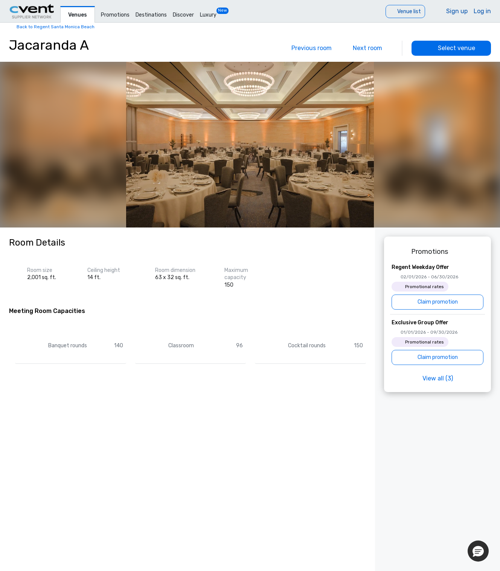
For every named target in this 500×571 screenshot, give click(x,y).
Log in (482, 11)
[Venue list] (405, 11)
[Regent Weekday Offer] (437, 286)
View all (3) (437, 378)
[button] (478, 551)
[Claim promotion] (437, 302)
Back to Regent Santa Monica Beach (56, 26)
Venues (77, 15)
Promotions (115, 15)
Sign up (457, 11)
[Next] (373, 48)
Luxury (208, 15)
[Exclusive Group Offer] (437, 342)
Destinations (151, 15)
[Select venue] (451, 48)
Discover (183, 15)
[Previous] (306, 48)
